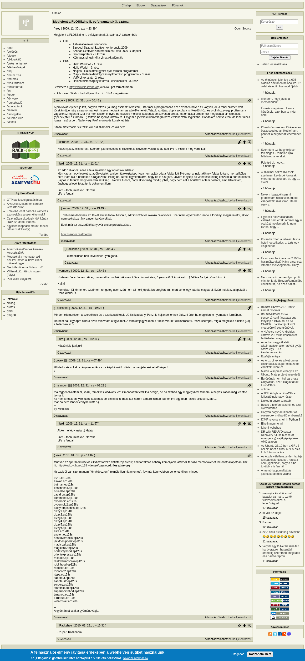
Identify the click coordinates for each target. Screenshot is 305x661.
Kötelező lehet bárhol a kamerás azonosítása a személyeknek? (27, 213)
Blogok (141, 5)
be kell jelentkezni (91, 93)
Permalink (249, 100)
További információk (135, 658)
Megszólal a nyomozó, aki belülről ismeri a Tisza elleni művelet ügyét (24, 260)
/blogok (11, 55)
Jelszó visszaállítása (274, 64)
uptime (265, 389)
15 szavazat (270, 517)
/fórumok (12, 79)
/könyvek (12, 98)
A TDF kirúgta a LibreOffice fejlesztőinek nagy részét (278, 395)
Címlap (126, 5)
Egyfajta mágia (270, 356)
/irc (9, 90)
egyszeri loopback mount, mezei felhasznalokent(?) (27, 227)
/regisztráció (14, 102)
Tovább (43, 234)
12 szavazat (270, 527)
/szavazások (15, 106)
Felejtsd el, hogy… (281, 156)
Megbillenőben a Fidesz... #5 (25, 267)
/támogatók (14, 114)
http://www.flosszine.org (84, 87)
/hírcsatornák (15, 87)
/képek (11, 94)
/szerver (12, 110)
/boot (10, 48)
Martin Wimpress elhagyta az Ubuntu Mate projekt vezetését (280, 373)
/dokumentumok (17, 63)
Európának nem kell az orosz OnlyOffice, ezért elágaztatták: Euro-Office (280, 382)
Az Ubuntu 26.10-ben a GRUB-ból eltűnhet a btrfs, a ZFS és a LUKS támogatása (280, 449)
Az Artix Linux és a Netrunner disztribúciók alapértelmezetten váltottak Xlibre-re (280, 364)
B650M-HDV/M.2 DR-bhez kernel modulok (278, 308)
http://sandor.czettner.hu (76, 234)
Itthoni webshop (271, 427)
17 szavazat (270, 508)
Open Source (242, 28)
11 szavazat (270, 541)
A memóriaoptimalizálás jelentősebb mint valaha (276, 472)
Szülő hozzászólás (244, 142)
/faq (9, 71)
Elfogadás (238, 654)
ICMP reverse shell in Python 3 (280, 419)
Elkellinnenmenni (272, 423)
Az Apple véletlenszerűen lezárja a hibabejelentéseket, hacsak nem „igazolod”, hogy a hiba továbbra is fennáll (281, 461)
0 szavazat (60, 134)
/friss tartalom (15, 83)
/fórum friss (14, 75)
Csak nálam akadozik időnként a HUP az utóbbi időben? (27, 220)
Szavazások (158, 5)
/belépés (12, 51)
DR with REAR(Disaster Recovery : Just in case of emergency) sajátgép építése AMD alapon (279, 436)
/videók (11, 122)
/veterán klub (15, 118)
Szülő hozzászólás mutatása (249, 142)
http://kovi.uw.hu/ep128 (72, 465)
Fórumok (177, 5)
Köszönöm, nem (260, 654)
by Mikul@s (61, 409)
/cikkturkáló (14, 59)
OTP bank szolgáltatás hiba (24, 199)
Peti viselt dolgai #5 (19, 278)
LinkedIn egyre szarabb (276, 400)
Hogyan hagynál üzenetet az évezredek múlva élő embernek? (281, 414)
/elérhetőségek (16, 67)
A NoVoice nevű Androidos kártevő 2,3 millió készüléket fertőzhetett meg (279, 335)
